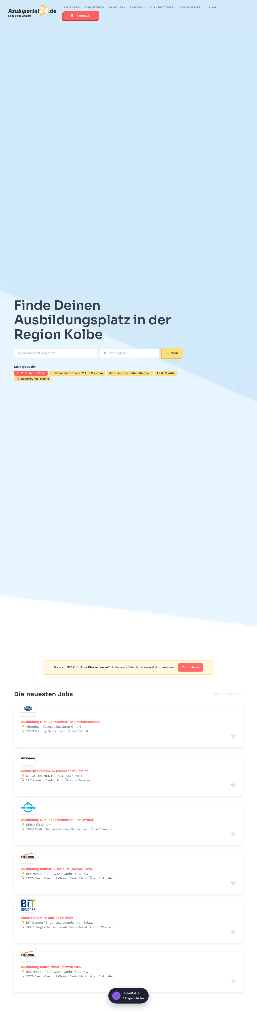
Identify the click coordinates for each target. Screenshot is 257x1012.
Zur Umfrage (190, 667)
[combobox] (55, 353)
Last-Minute (166, 373)
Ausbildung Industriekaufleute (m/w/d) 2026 (56, 869)
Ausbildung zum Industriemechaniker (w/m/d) (57, 820)
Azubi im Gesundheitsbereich (130, 373)
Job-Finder (71, 7)
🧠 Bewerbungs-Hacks (32, 378)
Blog (212, 7)
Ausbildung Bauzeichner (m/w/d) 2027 (51, 967)
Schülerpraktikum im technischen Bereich (54, 771)
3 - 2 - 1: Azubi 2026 (30, 373)
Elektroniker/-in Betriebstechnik (47, 918)
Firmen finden (95, 7)
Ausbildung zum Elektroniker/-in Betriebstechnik (60, 722)
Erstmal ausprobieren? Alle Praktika (77, 373)
